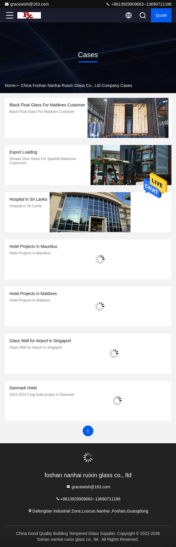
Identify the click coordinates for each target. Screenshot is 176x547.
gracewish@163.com (26, 4)
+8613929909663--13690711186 (139, 4)
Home (10, 85)
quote (161, 15)
